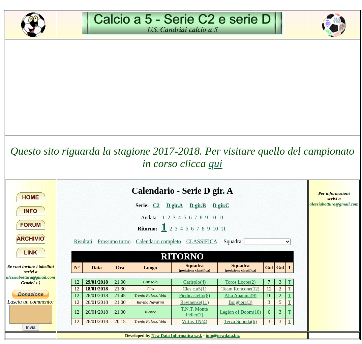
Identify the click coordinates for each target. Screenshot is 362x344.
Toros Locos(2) (240, 282)
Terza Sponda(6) (240, 321)
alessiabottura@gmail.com (30, 277)
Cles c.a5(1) (195, 288)
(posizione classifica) (194, 270)
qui (215, 163)
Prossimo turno (114, 241)
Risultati (83, 241)
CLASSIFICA (201, 241)
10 (213, 217)
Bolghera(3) (240, 302)
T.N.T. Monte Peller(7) (194, 311)
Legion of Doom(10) (240, 312)
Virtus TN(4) (194, 321)
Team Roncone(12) (240, 288)
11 (221, 217)
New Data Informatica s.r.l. (176, 335)
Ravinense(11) (194, 302)
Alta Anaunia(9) (240, 295)
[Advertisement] (182, 87)
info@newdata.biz (223, 335)
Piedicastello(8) (194, 295)
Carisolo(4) (194, 282)
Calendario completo (158, 241)
